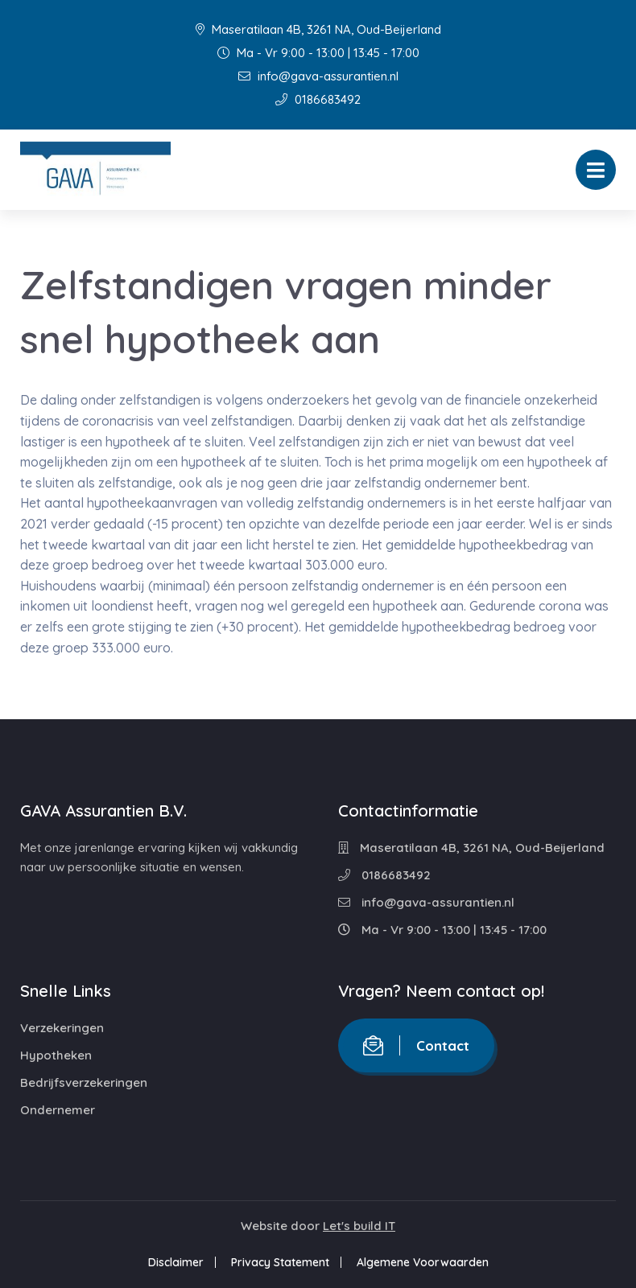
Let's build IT (359, 1225)
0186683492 (318, 99)
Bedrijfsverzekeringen (83, 1082)
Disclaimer (176, 1262)
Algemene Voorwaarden (423, 1262)
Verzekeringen (62, 1027)
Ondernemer (57, 1109)
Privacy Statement (280, 1262)
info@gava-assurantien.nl (318, 76)
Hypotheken (56, 1055)
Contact (416, 1045)
